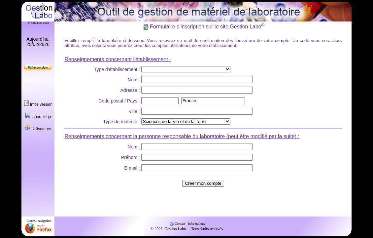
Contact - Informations (187, 223)
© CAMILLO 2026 (38, 22)
